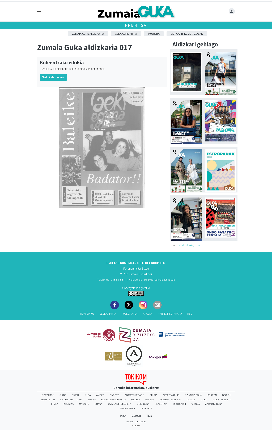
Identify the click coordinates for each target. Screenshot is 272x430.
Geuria (135, 399)
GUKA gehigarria (126, 33)
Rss (189, 313)
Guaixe (191, 399)
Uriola (195, 404)
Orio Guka (143, 404)
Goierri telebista (170, 399)
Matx (123, 415)
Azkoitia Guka (193, 395)
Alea (88, 395)
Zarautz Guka (213, 404)
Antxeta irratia (134, 395)
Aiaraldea (47, 395)
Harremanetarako (170, 313)
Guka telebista (222, 399)
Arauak (147, 313)
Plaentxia (161, 404)
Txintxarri (179, 404)
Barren (212, 395)
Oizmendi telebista (119, 404)
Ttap (149, 415)
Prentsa (136, 25)
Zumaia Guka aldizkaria (88, 33)
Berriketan (48, 399)
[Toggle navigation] (39, 12)
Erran (92, 399)
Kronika (68, 404)
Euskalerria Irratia (113, 399)
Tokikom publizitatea (136, 421)
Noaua (99, 404)
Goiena (149, 399)
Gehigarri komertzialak (187, 33)
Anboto (114, 395)
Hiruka (54, 404)
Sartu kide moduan (53, 77)
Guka (204, 399)
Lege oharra (108, 313)
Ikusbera (154, 33)
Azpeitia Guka (171, 395)
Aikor (63, 395)
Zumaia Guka (127, 408)
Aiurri (75, 395)
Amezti (100, 395)
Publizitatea (129, 313)
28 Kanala (146, 408)
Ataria (153, 395)
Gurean (136, 415)
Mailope (84, 404)
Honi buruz (87, 313)
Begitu (226, 395)
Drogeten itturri (71, 399)
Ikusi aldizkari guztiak (188, 245)
